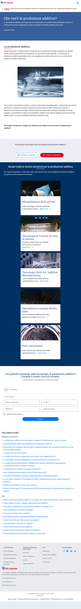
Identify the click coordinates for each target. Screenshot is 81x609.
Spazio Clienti (28, 563)
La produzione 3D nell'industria (14, 453)
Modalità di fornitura (10, 555)
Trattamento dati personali (28, 599)
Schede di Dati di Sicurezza (8, 563)
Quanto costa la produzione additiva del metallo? (21, 530)
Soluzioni (26, 553)
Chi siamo (46, 562)
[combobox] (78, 3)
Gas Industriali (8, 551)
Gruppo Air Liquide (50, 555)
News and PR (47, 558)
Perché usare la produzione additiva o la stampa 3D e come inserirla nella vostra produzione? (38, 500)
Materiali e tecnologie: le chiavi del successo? (20, 485)
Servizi (25, 560)
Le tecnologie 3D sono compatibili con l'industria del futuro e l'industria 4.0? (31, 460)
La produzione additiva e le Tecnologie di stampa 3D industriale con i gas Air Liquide (34, 440)
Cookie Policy (45, 599)
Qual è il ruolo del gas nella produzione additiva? (21, 520)
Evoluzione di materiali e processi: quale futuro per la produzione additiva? (31, 476)
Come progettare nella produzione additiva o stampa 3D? (24, 534)
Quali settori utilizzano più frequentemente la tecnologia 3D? (25, 517)
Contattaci (46, 551)
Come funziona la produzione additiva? (18, 527)
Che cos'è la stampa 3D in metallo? (16, 513)
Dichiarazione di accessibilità (62, 599)
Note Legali (12, 599)
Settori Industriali (28, 556)
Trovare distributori (9, 558)
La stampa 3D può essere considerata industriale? (22, 469)
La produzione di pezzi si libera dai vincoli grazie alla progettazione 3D (29, 456)
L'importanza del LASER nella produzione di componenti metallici (27, 444)
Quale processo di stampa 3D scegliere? (18, 523)
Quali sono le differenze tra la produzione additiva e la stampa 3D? (28, 507)
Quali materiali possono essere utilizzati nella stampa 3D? (25, 472)
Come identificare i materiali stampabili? (18, 510)
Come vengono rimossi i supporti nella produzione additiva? (25, 503)
